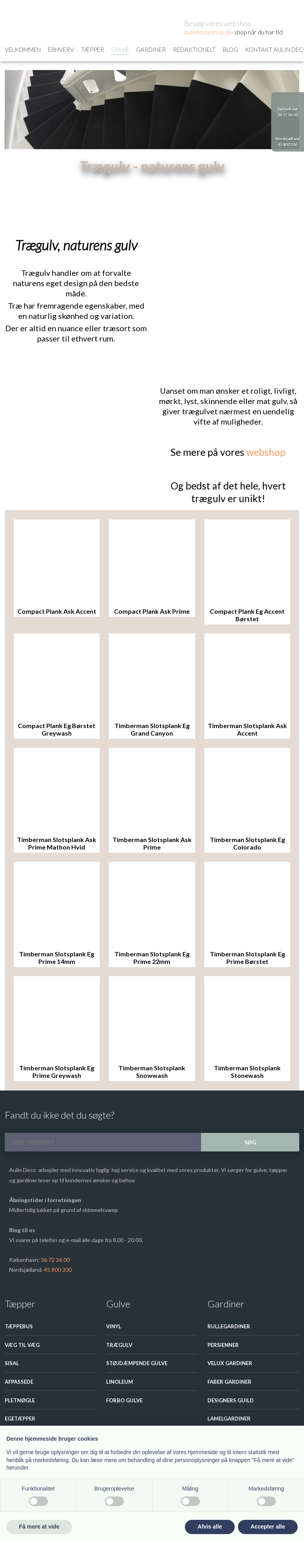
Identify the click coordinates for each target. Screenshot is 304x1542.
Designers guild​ (230, 1400)
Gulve (120, 49)
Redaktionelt (194, 49)
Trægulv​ (119, 1345)
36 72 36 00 (55, 1259)
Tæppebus (19, 1326)
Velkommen (23, 49)
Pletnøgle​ (20, 1400)
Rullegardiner (228, 1326)
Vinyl (113, 1326)
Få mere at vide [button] (39, 1526)
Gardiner (151, 49)
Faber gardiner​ (229, 1382)
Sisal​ (12, 1363)
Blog (230, 49)
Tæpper (92, 49)
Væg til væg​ (22, 1345)
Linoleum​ (119, 1382)
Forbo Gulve (124, 1400)
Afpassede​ (19, 1382)
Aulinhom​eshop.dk (207, 32)
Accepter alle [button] (268, 1526)
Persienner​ (223, 1345)
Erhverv (61, 49)
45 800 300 (58, 1269)
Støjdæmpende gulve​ (136, 1363)
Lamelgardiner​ (229, 1418)
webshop (265, 452)
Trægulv (57, 184)
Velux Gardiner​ (229, 1363)
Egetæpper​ (20, 1418)
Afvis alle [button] (210, 1526)
